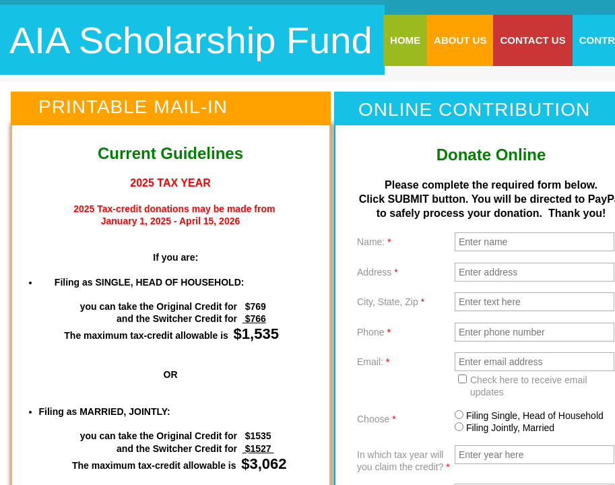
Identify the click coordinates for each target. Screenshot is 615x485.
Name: (374, 241)
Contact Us (532, 40)
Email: (373, 361)
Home (405, 40)
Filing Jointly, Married (504, 427)
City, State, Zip (390, 301)
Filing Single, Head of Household (529, 415)
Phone (374, 332)
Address (377, 272)
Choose (376, 419)
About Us (460, 40)
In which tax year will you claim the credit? (403, 460)
